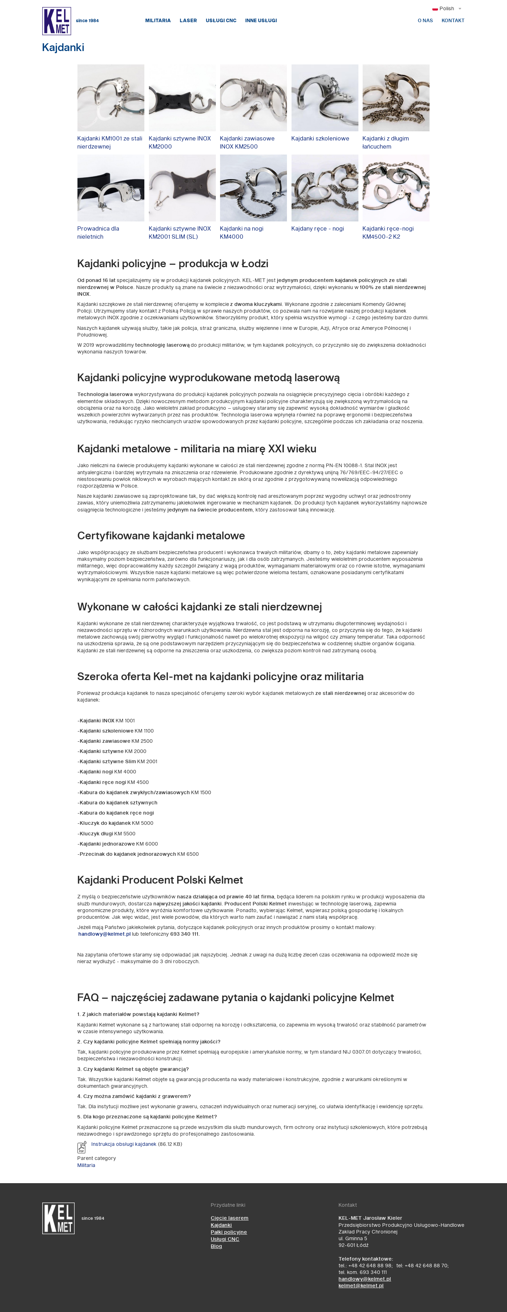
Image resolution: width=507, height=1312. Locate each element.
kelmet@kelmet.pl (361, 1285)
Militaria (158, 21)
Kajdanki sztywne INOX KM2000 (180, 143)
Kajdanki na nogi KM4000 (242, 233)
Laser (188, 21)
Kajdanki (221, 1225)
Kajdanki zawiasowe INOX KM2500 (247, 143)
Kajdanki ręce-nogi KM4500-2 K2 (388, 233)
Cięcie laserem (230, 1218)
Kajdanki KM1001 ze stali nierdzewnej (110, 143)
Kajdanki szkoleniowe (321, 139)
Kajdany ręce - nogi (318, 229)
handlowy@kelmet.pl (365, 1279)
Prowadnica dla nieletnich (98, 233)
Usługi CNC (221, 21)
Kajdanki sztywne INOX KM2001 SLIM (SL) (180, 233)
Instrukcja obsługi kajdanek (124, 1144)
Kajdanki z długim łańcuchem (386, 143)
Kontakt (453, 21)
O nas (425, 21)
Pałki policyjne (229, 1232)
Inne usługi (261, 21)
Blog (216, 1246)
